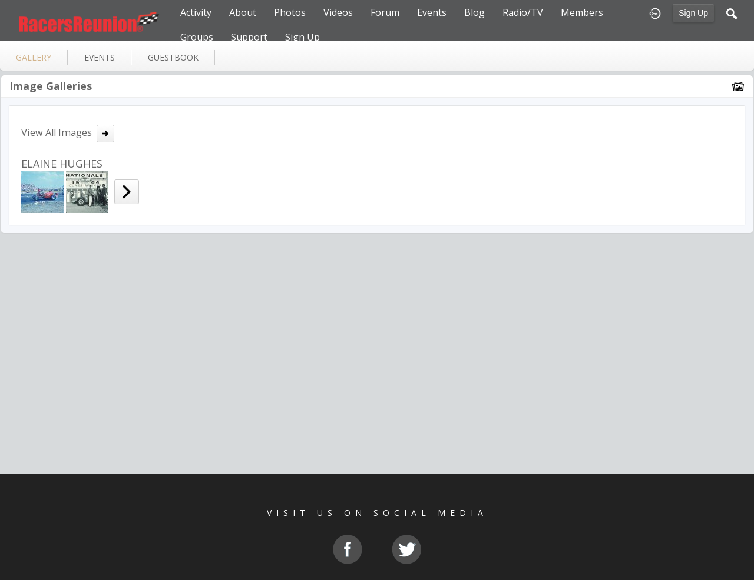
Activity (195, 12)
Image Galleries (50, 86)
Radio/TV (522, 12)
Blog (474, 12)
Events (432, 12)
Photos (290, 12)
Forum (385, 12)
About (242, 12)
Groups (196, 37)
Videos (338, 12)
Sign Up (693, 13)
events (99, 57)
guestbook (173, 57)
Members (582, 12)
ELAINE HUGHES (61, 163)
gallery (33, 57)
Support (249, 37)
